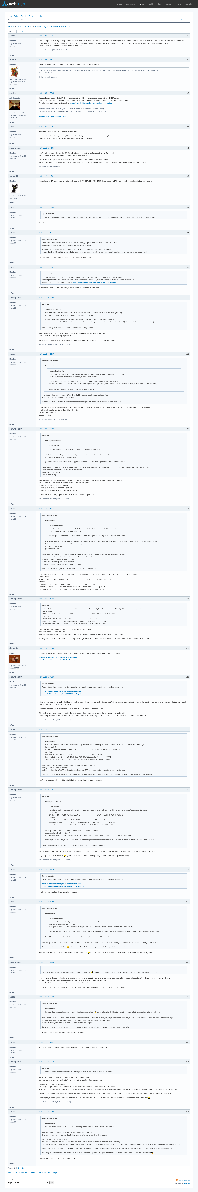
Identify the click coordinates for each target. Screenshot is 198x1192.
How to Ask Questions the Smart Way (52, 116)
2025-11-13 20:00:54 (46, 790)
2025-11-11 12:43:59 (46, 148)
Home (119, 4)
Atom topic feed (184, 1180)
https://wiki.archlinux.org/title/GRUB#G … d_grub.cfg (60, 660)
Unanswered (185, 20)
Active (176, 20)
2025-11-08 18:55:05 (46, 93)
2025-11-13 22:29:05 (46, 1112)
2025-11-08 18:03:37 (46, 36)
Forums (142, 4)
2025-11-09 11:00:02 (46, 127)
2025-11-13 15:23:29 (46, 429)
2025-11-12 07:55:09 (46, 297)
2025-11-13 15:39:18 (46, 508)
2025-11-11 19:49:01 (46, 176)
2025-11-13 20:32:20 (46, 997)
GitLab (159, 4)
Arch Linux (14, 4)
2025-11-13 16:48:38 (46, 648)
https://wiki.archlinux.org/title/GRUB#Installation (58, 657)
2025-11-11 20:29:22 (46, 207)
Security (170, 4)
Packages (130, 4)
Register (32, 16)
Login (40, 16)
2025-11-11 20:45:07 (46, 267)
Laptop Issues (24, 26)
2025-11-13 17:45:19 (46, 677)
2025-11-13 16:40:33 (46, 599)
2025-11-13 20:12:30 (46, 869)
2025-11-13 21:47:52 (46, 1042)
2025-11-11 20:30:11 (46, 233)
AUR (179, 4)
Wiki (151, 4)
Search (23, 16)
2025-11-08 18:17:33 (46, 59)
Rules (16, 16)
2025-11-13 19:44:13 (46, 729)
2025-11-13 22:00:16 (46, 1062)
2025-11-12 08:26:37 (46, 354)
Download (189, 4)
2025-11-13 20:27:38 (46, 962)
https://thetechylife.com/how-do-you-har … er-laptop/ (91, 103)
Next (23, 31)
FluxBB (187, 1183)
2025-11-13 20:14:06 (46, 902)
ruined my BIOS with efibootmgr (52, 26)
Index (10, 16)
